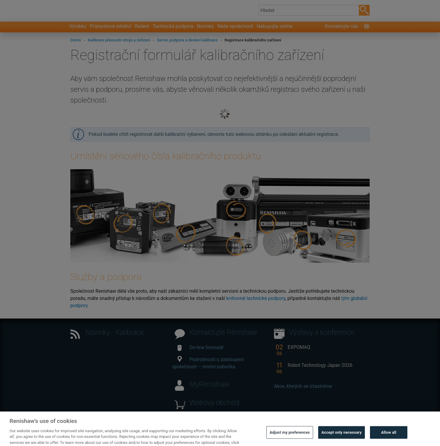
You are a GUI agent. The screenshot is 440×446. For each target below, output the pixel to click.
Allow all (388, 439)
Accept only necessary (341, 439)
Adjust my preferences (290, 439)
